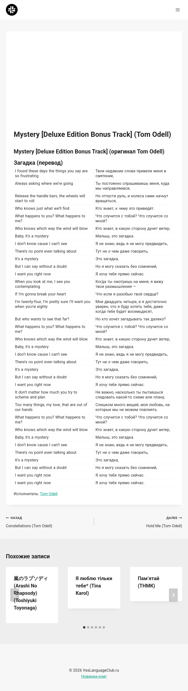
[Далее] (173, 595)
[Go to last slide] (14, 595)
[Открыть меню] (177, 9)
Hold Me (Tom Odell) (140, 521)
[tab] (84, 627)
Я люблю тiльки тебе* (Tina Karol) (94, 585)
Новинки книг (94, 676)
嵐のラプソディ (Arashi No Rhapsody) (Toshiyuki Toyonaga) (31, 593)
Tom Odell (49, 494)
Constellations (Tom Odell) (48, 521)
